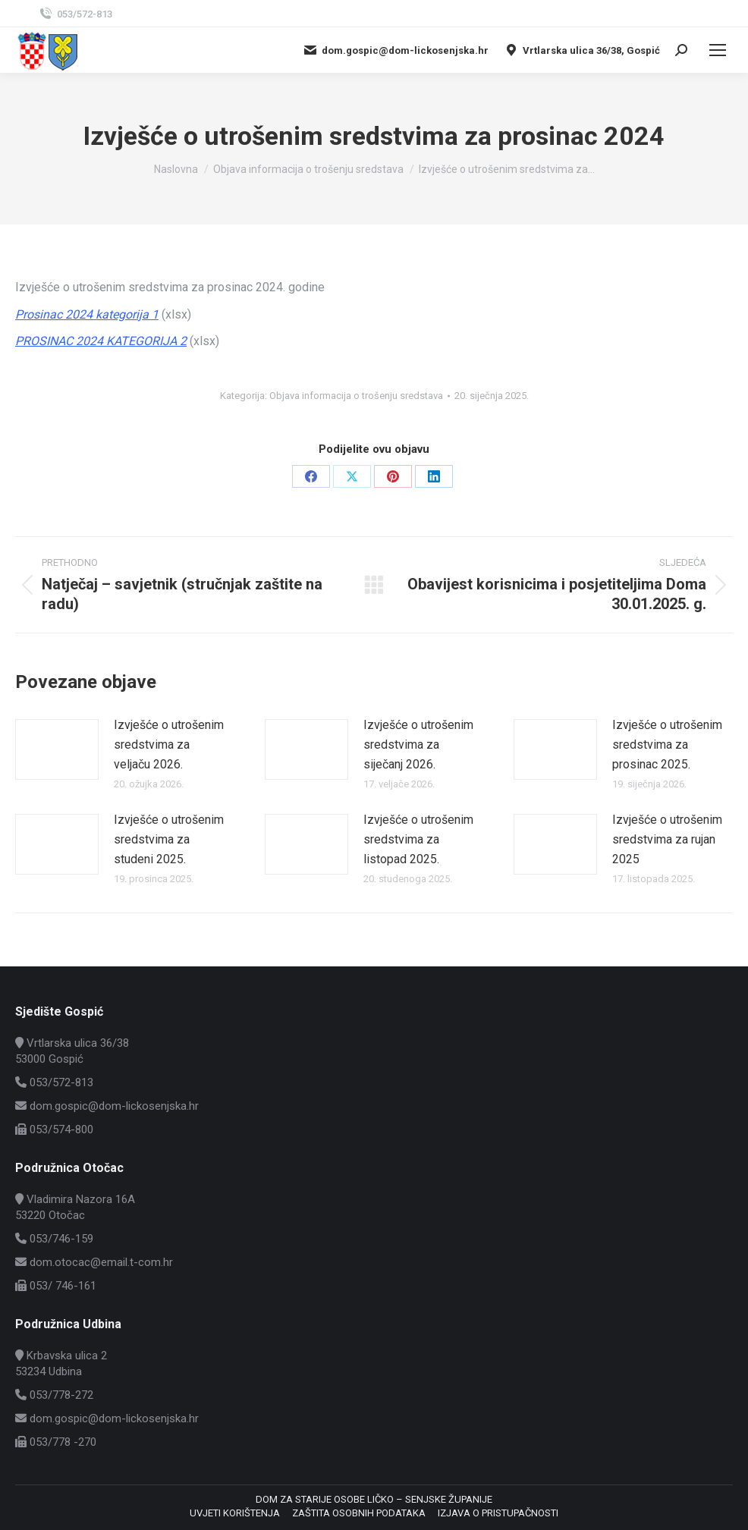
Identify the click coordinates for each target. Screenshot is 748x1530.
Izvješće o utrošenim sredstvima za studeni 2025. (169, 839)
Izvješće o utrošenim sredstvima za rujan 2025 (667, 839)
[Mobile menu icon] (717, 50)
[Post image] (57, 749)
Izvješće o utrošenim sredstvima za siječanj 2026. (418, 744)
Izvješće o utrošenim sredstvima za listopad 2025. (418, 839)
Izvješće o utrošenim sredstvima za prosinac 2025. (667, 744)
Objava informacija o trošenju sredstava (356, 395)
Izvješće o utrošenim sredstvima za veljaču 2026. (169, 744)
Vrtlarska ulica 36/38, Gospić (582, 50)
